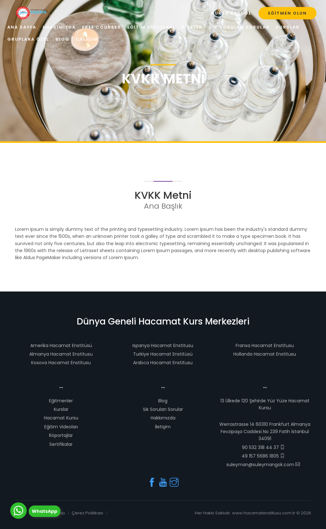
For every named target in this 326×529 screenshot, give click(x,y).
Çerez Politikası (87, 513)
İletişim (163, 427)
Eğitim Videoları (61, 427)
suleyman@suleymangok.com (263, 464)
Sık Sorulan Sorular (163, 409)
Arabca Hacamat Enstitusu (163, 362)
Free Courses (101, 27)
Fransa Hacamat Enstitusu (265, 345)
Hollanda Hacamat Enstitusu (264, 354)
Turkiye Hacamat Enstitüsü (163, 354)
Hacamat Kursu (61, 418)
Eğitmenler (61, 401)
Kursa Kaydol (231, 13)
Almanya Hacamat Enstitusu (61, 354)
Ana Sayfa (21, 27)
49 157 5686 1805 (263, 456)
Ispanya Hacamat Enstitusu (162, 345)
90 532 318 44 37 (263, 447)
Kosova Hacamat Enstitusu (61, 362)
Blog (162, 401)
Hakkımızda (163, 418)
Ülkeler (191, 27)
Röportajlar (61, 435)
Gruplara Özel (28, 39)
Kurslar (61, 409)
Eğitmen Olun (287, 13)
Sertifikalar (61, 444)
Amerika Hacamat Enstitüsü (61, 345)
